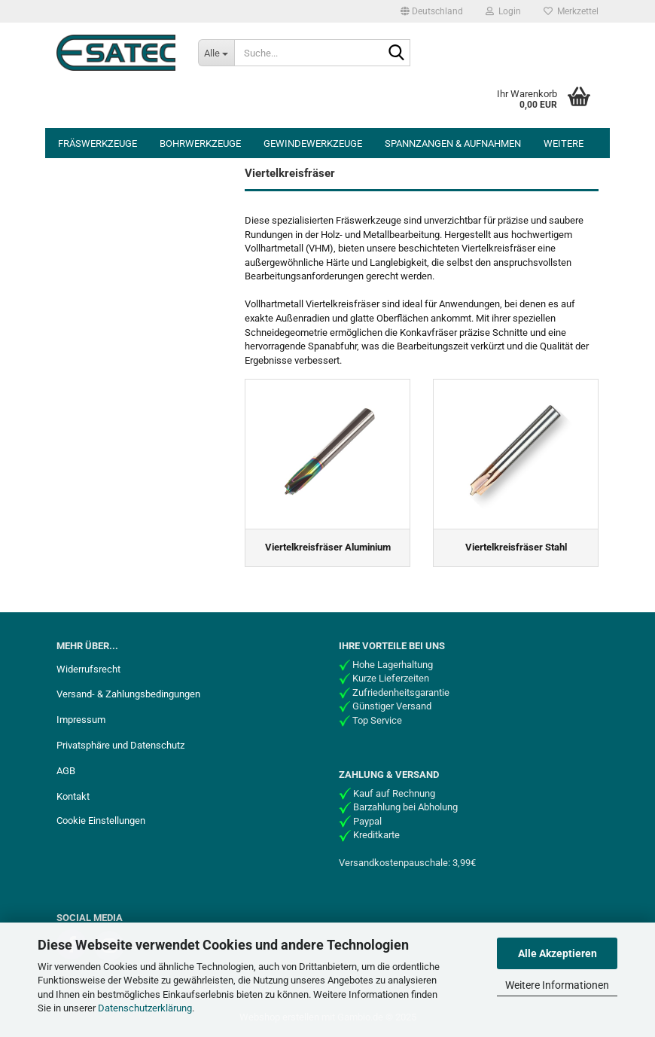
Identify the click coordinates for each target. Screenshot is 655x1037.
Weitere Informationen (557, 985)
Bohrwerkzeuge (200, 143)
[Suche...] (216, 52)
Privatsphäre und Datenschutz (120, 745)
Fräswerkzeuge (97, 143)
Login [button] (503, 11)
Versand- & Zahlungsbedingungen (128, 694)
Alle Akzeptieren (557, 953)
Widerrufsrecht (88, 669)
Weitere (563, 143)
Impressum (80, 719)
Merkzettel (571, 11)
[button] (431, 11)
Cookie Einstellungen (100, 820)
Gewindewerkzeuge (313, 143)
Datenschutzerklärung (145, 1008)
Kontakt (73, 796)
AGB (65, 770)
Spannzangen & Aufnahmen (453, 143)
